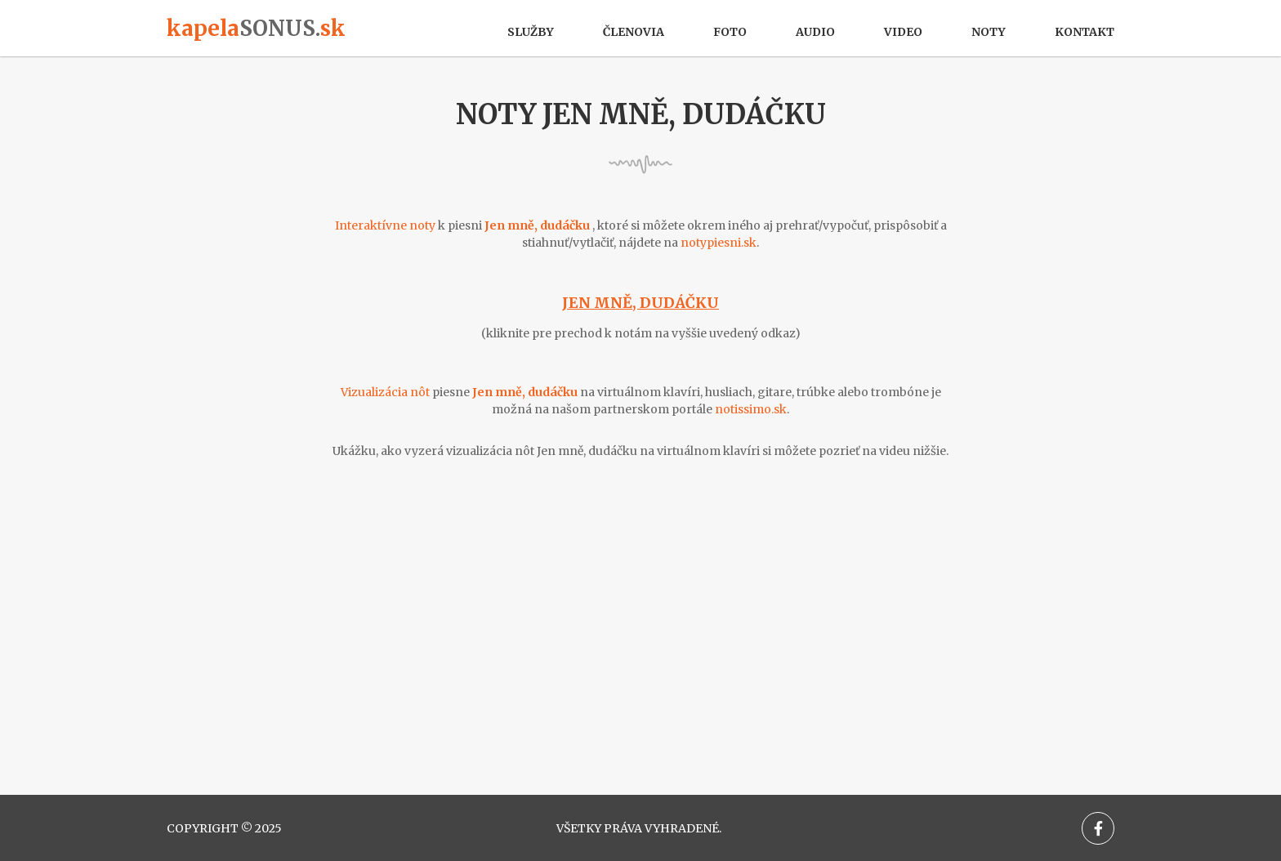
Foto (730, 32)
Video (903, 32)
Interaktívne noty (385, 225)
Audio (815, 32)
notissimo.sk (751, 409)
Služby (530, 32)
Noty (988, 32)
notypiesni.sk (719, 242)
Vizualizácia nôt (385, 392)
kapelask (256, 28)
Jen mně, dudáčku (640, 302)
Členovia (633, 32)
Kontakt (1084, 32)
